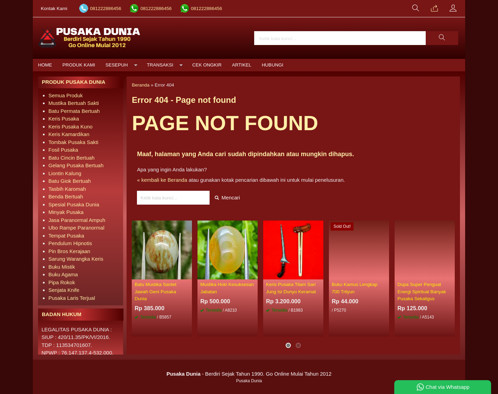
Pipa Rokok (61, 282)
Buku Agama (63, 274)
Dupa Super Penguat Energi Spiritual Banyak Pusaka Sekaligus (421, 291)
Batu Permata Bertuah (74, 111)
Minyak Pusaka (66, 212)
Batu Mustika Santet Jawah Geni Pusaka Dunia (155, 291)
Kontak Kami (54, 8)
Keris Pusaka (63, 119)
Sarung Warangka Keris (75, 259)
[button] (442, 38)
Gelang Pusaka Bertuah (75, 165)
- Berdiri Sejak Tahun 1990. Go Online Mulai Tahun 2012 (248, 374)
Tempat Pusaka (66, 236)
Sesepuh (116, 65)
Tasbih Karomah (67, 189)
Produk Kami (79, 65)
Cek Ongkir (207, 65)
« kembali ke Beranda (162, 180)
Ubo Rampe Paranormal (76, 228)
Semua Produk (65, 95)
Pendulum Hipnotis (70, 243)
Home (45, 65)
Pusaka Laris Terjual (71, 298)
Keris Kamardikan (68, 134)
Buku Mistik (61, 267)
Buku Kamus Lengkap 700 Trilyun (354, 288)
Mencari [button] (227, 197)
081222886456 (105, 8)
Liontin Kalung (64, 173)
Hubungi (272, 65)
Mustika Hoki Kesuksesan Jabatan (227, 288)
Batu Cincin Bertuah (71, 158)
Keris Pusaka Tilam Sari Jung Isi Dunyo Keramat (291, 288)
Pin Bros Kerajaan (69, 251)
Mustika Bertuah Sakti (73, 103)
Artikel (241, 65)
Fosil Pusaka (63, 150)
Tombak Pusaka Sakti (73, 142)
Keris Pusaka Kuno (70, 126)
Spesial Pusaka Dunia (73, 204)
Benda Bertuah (65, 196)
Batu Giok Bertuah (69, 181)
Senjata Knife (63, 290)
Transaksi (160, 65)
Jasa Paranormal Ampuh (76, 220)
